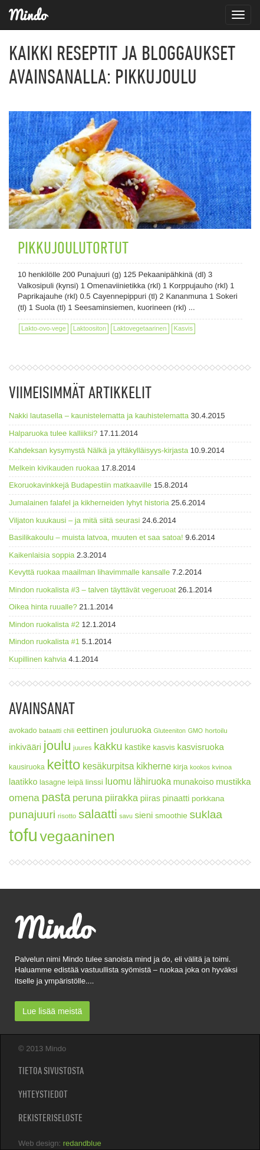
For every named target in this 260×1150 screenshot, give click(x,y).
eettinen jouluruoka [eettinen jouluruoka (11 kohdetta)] (114, 730)
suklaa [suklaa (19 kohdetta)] (205, 814)
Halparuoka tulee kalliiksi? (53, 433)
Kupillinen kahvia (38, 659)
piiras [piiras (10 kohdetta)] (150, 798)
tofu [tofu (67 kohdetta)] (23, 835)
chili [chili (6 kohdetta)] (69, 730)
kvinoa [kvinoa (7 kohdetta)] (222, 767)
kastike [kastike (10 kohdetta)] (137, 747)
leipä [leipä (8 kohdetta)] (76, 782)
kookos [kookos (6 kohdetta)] (200, 767)
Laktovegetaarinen (140, 328)
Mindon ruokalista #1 (44, 641)
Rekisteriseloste (50, 1118)
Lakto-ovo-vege (43, 328)
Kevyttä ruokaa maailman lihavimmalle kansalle (89, 572)
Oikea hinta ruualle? (43, 606)
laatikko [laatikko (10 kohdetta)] (23, 781)
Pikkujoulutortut (73, 247)
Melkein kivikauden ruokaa (54, 468)
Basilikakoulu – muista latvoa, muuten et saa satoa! (96, 537)
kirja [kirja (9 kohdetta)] (180, 766)
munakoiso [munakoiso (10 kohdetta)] (193, 781)
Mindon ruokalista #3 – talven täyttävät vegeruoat (92, 589)
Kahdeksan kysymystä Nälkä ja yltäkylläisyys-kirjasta (98, 450)
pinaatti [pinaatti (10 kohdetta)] (175, 798)
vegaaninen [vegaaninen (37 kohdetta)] (77, 836)
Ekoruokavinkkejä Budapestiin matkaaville (80, 485)
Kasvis (183, 328)
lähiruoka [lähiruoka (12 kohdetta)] (152, 781)
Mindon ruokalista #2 (44, 624)
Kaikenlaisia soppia (41, 555)
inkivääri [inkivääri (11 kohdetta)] (25, 747)
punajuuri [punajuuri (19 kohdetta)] (32, 814)
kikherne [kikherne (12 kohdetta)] (153, 766)
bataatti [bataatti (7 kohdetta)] (50, 730)
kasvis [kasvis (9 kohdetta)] (164, 747)
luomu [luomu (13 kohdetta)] (118, 781)
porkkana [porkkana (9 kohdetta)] (208, 798)
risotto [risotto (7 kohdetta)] (67, 815)
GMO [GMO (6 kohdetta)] (195, 730)
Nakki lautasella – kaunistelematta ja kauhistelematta (99, 415)
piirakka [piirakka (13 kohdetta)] (121, 797)
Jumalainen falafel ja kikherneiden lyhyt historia (89, 502)
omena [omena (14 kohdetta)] (24, 798)
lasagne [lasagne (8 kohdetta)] (52, 782)
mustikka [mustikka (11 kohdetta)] (233, 781)
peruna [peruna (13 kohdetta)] (88, 797)
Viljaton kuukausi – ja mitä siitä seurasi (74, 520)
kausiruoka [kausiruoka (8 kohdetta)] (27, 767)
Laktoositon (89, 328)
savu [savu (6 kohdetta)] (126, 815)
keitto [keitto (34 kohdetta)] (63, 764)
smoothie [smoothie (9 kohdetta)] (171, 815)
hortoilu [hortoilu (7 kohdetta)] (216, 730)
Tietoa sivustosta (51, 1070)
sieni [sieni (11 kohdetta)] (143, 815)
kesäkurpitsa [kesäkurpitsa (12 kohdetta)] (108, 766)
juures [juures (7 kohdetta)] (82, 747)
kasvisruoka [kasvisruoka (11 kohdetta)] (200, 747)
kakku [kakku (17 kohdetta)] (108, 746)
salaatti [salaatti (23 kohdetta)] (97, 814)
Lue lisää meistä (52, 1011)
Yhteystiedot (43, 1094)
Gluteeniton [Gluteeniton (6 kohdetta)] (169, 730)
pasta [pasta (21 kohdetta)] (55, 797)
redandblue (82, 1143)
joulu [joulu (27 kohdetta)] (57, 745)
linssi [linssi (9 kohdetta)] (94, 782)
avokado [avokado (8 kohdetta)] (23, 730)
